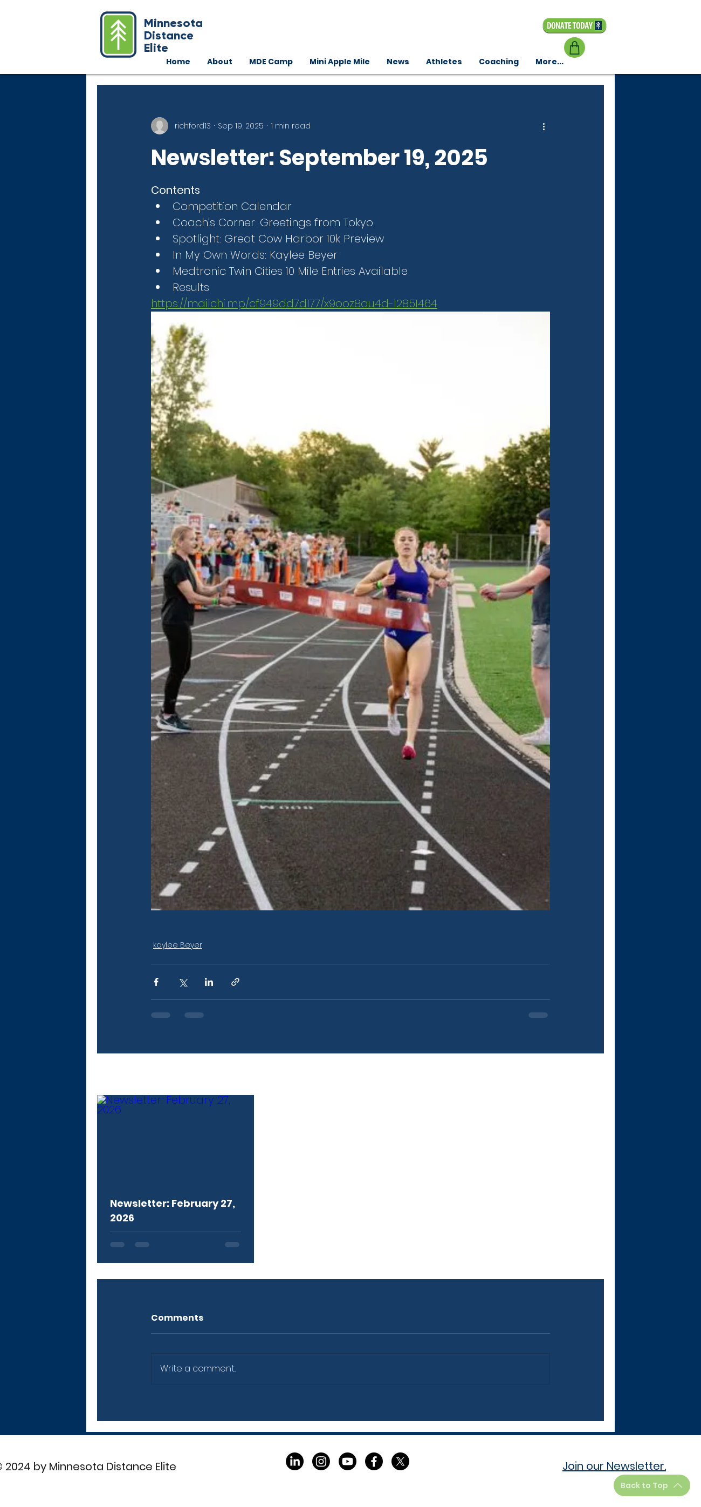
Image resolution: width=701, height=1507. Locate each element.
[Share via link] (235, 982)
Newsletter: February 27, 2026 (172, 1211)
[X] (400, 1461)
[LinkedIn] (295, 1461)
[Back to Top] (652, 1485)
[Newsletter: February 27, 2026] (175, 1139)
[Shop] (574, 47)
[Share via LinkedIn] (209, 982)
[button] (498, 61)
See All (591, 1075)
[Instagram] (321, 1461)
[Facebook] (374, 1461)
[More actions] (543, 125)
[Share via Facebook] (156, 982)
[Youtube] (347, 1461)
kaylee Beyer (177, 945)
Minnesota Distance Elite (173, 35)
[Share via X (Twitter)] (182, 982)
